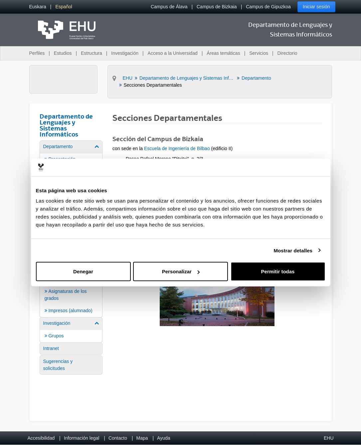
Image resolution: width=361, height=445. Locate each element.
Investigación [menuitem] (124, 53)
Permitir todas (278, 271)
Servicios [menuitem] (258, 53)
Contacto (117, 438)
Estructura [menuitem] (91, 53)
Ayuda (163, 438)
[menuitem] (38, 7)
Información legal (81, 438)
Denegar (83, 271)
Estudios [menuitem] (63, 53)
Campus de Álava (169, 6)
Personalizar (181, 271)
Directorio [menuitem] (287, 53)
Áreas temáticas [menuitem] (223, 53)
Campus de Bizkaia (217, 6)
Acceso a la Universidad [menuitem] (173, 53)
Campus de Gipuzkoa (268, 6)
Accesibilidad (41, 438)
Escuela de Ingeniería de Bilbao (177, 148)
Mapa (142, 438)
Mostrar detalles (292, 250)
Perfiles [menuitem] (37, 53)
